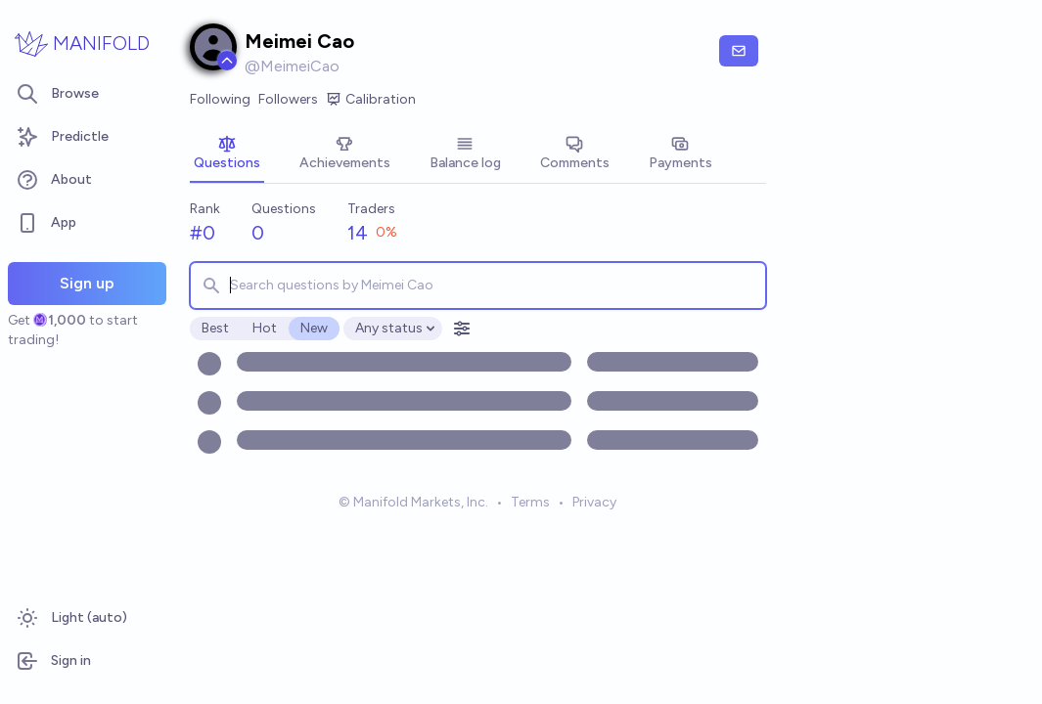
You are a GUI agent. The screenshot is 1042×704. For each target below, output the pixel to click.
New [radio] (314, 328)
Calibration (371, 100)
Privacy (594, 502)
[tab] (227, 154)
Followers (288, 99)
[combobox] (478, 285)
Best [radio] (215, 328)
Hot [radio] (264, 328)
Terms (530, 502)
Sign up (87, 283)
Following (220, 99)
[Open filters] (461, 328)
